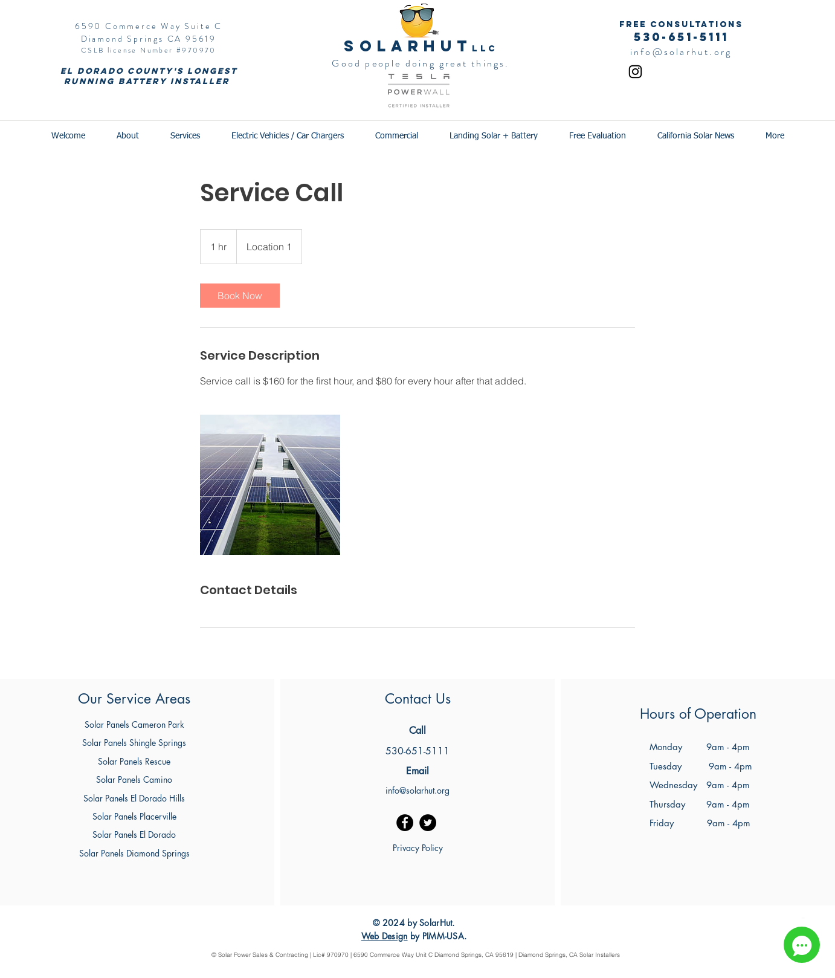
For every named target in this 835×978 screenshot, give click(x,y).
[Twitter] (427, 822)
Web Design (384, 936)
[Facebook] (404, 822)
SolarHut (435, 922)
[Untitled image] (270, 485)
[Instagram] (635, 71)
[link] (240, 295)
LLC (484, 49)
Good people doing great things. (420, 63)
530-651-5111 (681, 37)
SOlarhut (408, 46)
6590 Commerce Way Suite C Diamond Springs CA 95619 (148, 32)
